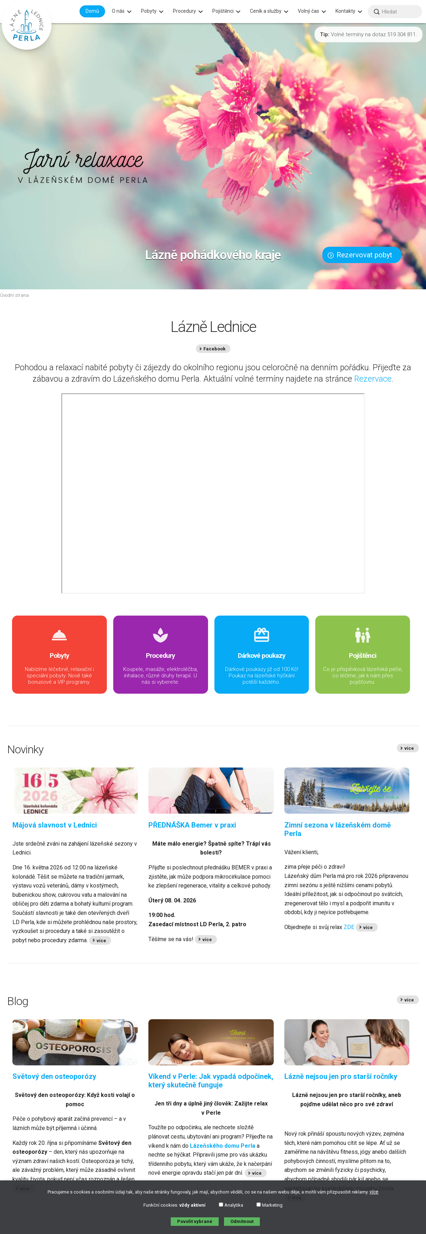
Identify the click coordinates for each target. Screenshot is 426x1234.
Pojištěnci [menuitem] (223, 11)
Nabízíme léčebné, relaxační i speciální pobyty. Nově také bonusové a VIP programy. (59, 655)
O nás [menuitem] (118, 11)
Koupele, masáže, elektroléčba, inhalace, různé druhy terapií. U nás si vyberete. (160, 655)
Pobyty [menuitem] (149, 11)
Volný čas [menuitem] (308, 11)
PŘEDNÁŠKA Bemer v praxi (192, 825)
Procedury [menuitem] (184, 11)
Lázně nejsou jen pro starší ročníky (340, 1076)
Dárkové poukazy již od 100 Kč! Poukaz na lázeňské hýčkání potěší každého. (262, 655)
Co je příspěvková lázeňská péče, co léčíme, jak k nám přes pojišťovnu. (362, 655)
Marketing (269, 1205)
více (374, 1192)
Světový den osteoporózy (54, 1076)
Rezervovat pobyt (360, 255)
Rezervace (373, 379)
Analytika (231, 1205)
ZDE (349, 927)
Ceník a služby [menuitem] (266, 11)
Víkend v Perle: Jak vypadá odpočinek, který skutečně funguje (210, 1080)
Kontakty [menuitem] (345, 11)
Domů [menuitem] (92, 11)
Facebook (214, 348)
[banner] (26, 25)
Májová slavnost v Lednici (54, 825)
